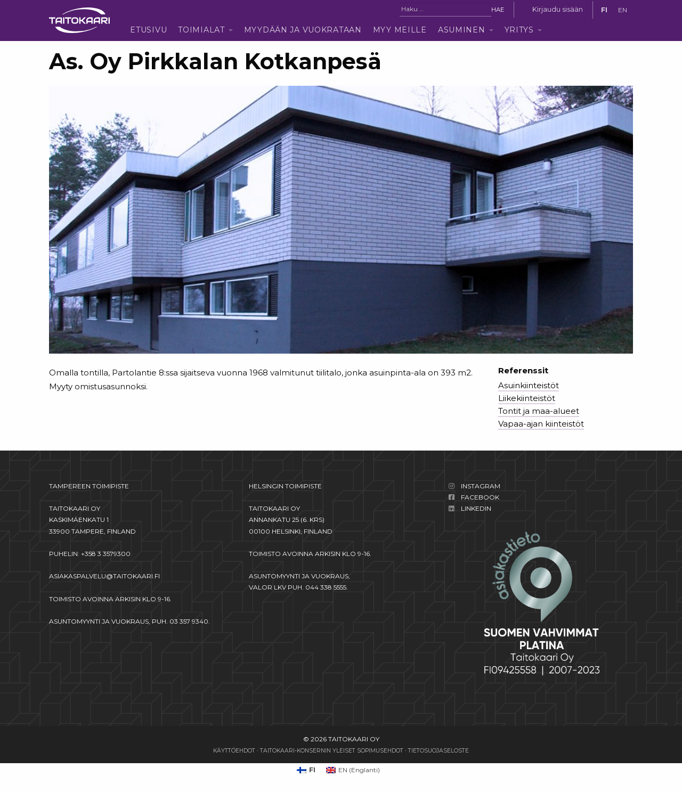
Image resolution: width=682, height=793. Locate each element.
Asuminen (461, 30)
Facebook (480, 497)
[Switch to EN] (622, 10)
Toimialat (201, 30)
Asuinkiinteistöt (528, 385)
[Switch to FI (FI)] (306, 770)
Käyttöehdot (234, 750)
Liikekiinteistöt (526, 398)
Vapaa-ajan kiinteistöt (541, 424)
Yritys (519, 30)
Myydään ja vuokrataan (303, 30)
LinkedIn (476, 508)
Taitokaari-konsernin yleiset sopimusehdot (331, 750)
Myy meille (400, 30)
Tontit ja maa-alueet (538, 411)
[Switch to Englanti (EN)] (353, 770)
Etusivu (148, 30)
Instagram (480, 486)
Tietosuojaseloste (438, 750)
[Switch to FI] (604, 10)
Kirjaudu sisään (557, 9)
